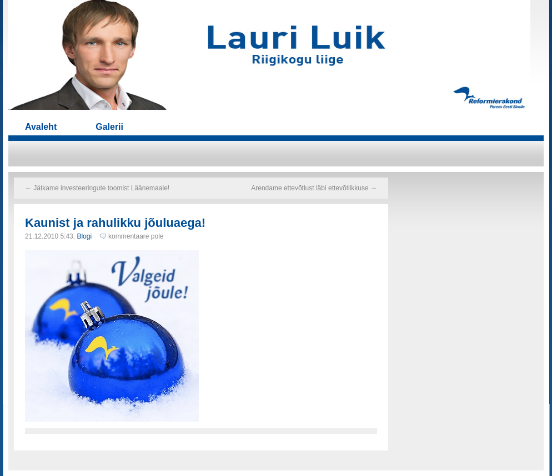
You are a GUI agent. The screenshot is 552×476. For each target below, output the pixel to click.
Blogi (84, 236)
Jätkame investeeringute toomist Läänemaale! (97, 188)
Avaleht (41, 126)
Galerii (109, 126)
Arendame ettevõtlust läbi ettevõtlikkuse (314, 188)
